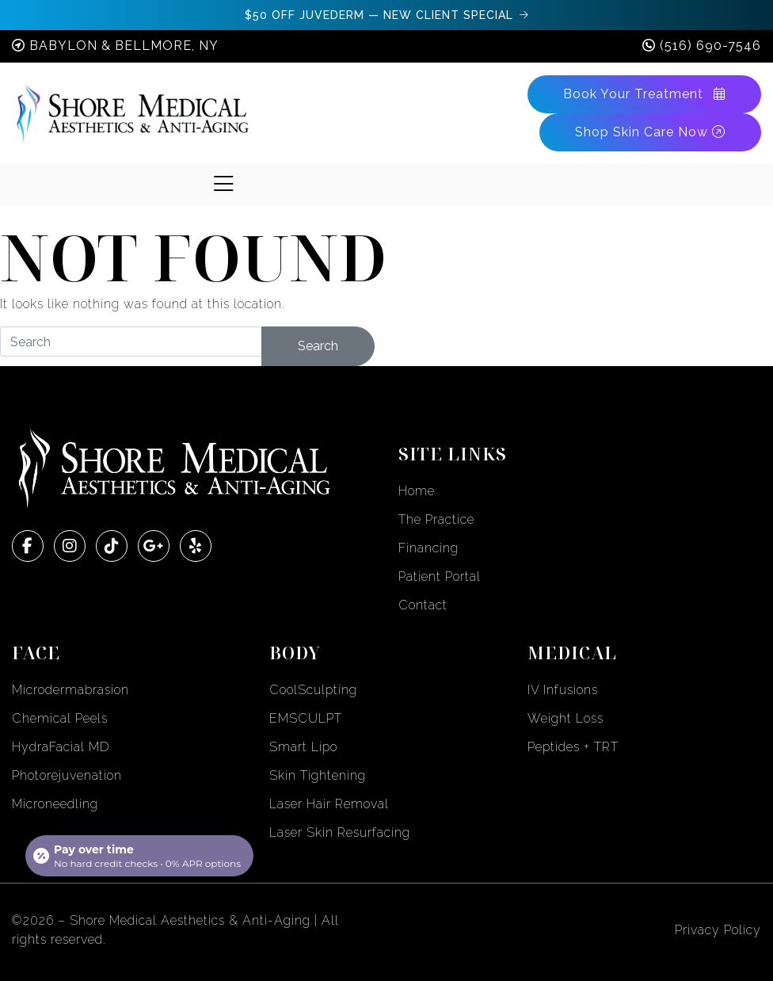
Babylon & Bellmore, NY (124, 45)
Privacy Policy (718, 929)
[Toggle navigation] (224, 184)
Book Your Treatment (644, 93)
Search (318, 345)
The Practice (436, 519)
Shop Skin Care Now (650, 131)
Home (416, 490)
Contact (422, 605)
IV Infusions (562, 689)
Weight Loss (565, 718)
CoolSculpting (313, 689)
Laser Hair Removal (329, 803)
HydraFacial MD (61, 746)
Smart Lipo (303, 746)
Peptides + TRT (573, 746)
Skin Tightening (317, 775)
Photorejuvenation (67, 775)
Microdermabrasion (70, 689)
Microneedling (55, 803)
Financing (428, 547)
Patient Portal (439, 576)
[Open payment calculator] (139, 855)
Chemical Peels (60, 718)
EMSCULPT (305, 718)
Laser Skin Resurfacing (339, 832)
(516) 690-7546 (710, 45)
